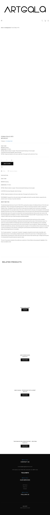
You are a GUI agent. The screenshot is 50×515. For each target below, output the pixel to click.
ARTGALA (25, 484)
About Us (25, 486)
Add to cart (7, 163)
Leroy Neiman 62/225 (25, 355)
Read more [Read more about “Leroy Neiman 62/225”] (25, 359)
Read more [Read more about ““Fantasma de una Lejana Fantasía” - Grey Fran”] (25, 446)
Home (2, 27)
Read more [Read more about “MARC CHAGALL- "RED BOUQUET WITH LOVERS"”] (25, 394)
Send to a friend (12, 171)
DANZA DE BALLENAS (25, 307)
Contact (25, 488)
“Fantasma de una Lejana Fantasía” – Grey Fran (25, 441)
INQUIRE (25, 309)
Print (3, 171)
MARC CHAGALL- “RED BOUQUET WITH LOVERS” (25, 390)
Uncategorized (7, 27)
